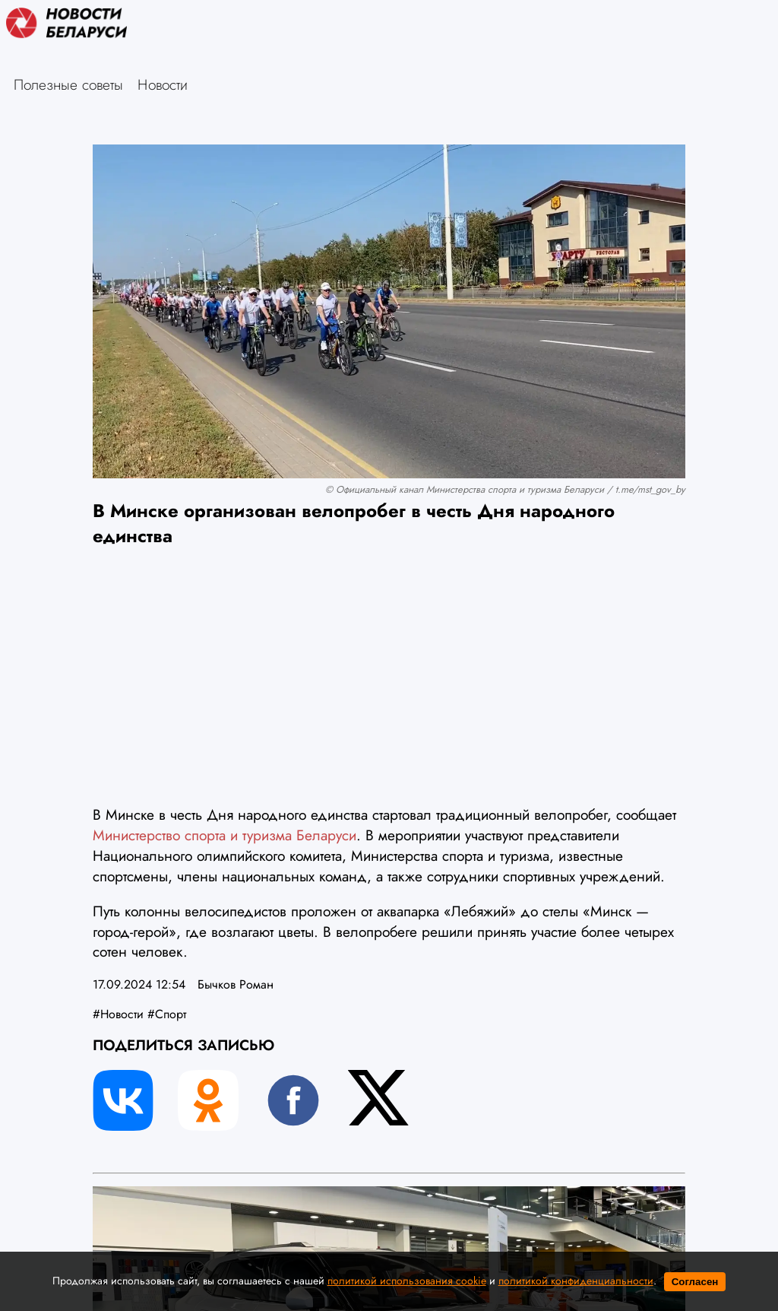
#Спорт (166, 1014)
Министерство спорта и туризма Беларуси (224, 835)
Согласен (695, 1281)
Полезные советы (68, 84)
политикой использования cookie (406, 1280)
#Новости (118, 1014)
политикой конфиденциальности (575, 1280)
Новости (163, 84)
